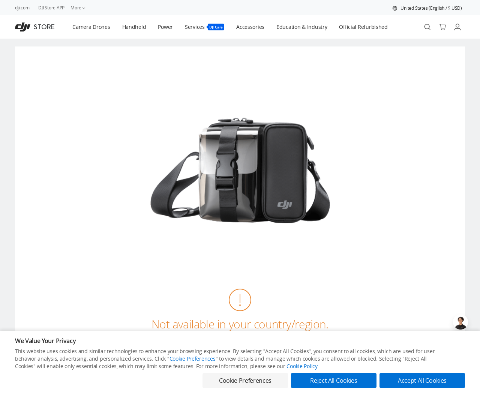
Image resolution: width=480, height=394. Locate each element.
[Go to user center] (457, 26)
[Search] (427, 26)
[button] (427, 8)
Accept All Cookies (422, 380)
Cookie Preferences (193, 358)
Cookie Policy (301, 366)
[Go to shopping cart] (442, 26)
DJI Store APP (51, 7)
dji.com (22, 7)
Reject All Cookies (333, 380)
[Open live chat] (460, 322)
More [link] (78, 7)
